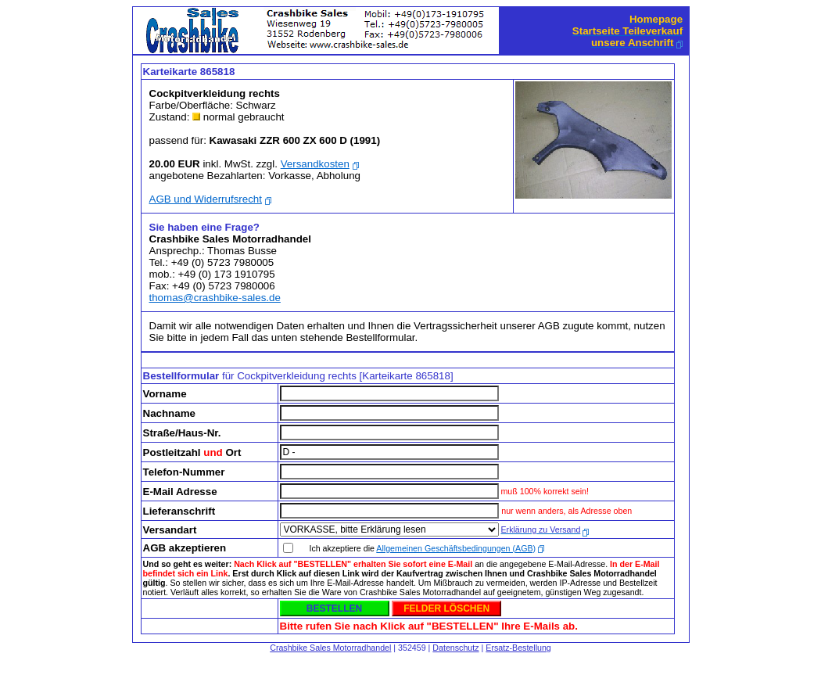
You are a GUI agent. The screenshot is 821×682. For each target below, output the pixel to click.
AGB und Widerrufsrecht (205, 199)
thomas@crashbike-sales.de (215, 297)
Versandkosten (315, 164)
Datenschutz (455, 647)
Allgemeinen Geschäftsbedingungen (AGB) (456, 548)
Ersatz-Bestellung (518, 647)
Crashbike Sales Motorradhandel (330, 647)
